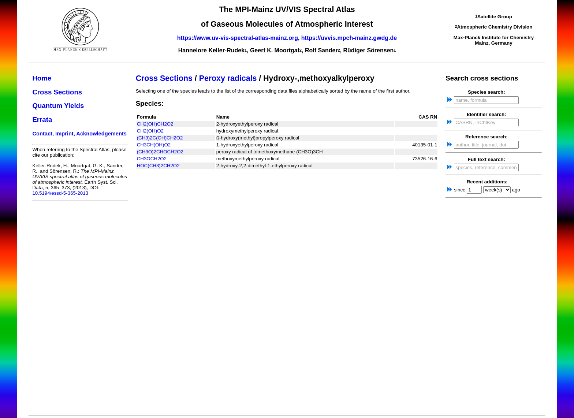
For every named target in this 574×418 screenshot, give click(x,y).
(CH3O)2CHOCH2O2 (160, 151)
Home (41, 78)
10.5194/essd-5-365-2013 (60, 193)
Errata (42, 119)
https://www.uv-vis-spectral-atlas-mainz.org (237, 38)
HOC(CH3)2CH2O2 (158, 165)
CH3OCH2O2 (152, 158)
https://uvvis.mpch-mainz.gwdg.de (349, 38)
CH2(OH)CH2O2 (155, 124)
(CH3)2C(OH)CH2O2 (160, 138)
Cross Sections (57, 92)
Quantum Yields (58, 105)
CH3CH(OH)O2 (154, 145)
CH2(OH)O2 (150, 131)
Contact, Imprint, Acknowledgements (79, 134)
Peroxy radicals (228, 78)
